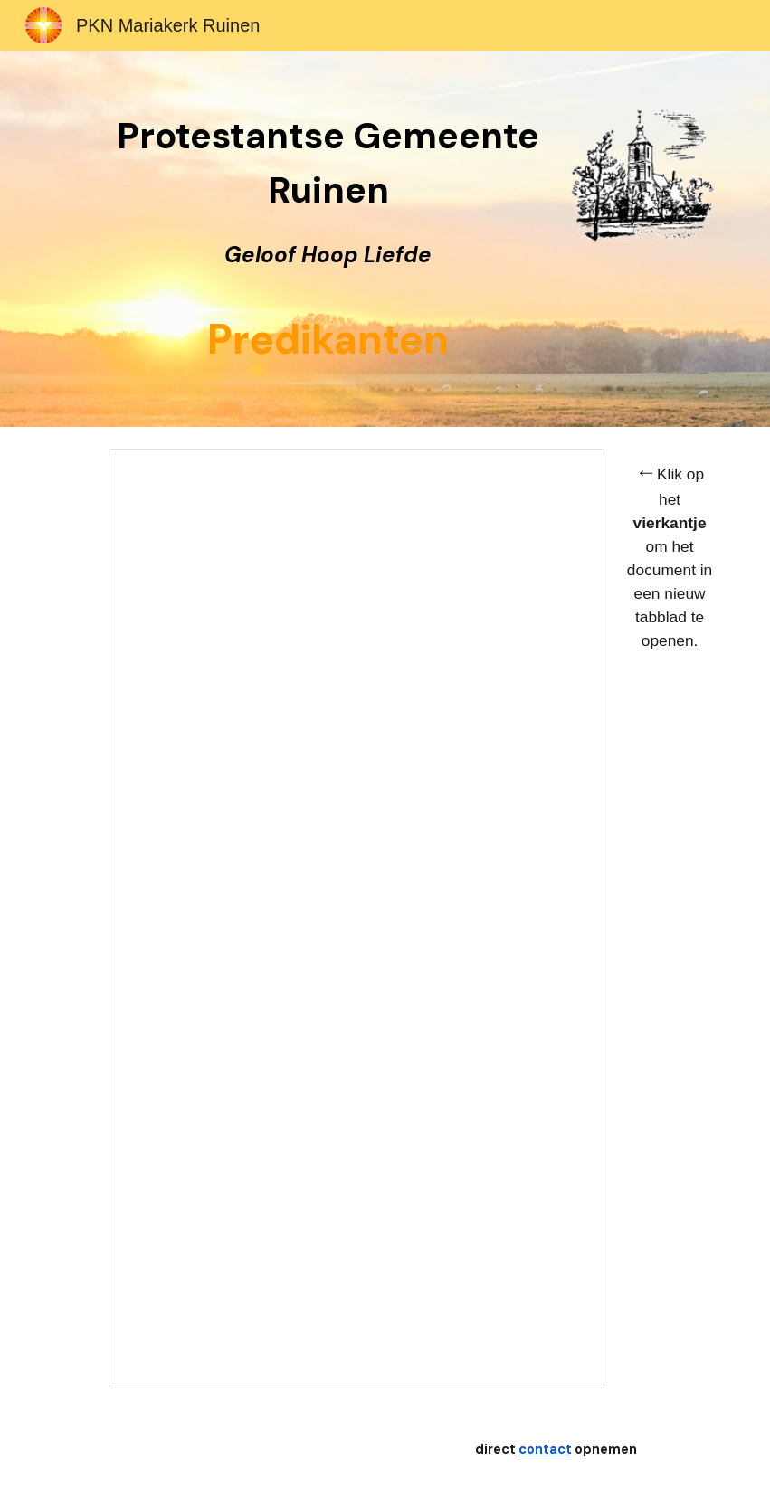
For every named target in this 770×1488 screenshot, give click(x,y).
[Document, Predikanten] (356, 918)
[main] (328, 238)
